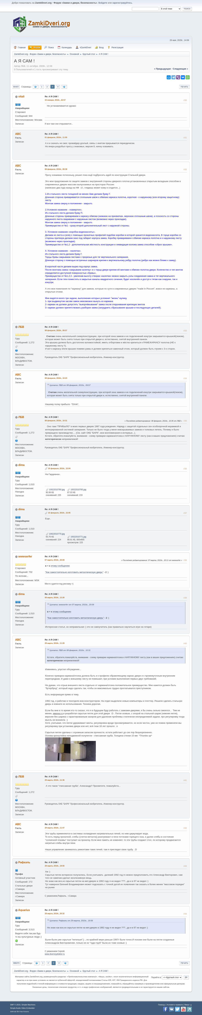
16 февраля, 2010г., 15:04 (59, 468)
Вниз (16, 87)
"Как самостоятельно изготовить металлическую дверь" (74, 572)
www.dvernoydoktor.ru (55, 954)
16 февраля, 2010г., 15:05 (59, 513)
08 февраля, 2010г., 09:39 (56, 169)
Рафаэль (24, 862)
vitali (21, 96)
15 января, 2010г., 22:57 (55, 100)
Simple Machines (28, 1005)
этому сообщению (60, 566)
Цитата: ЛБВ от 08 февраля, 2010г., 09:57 (70, 385)
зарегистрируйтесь (122, 3)
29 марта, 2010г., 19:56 (54, 866)
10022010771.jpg (76, 537)
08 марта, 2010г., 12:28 (54, 597)
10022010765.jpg (76, 489)
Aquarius (24, 910)
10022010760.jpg (55, 489)
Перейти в (156, 977)
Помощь (161, 1005)
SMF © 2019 (15, 1005)
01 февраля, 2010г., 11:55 (56, 137)
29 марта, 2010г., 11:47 (54, 828)
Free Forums (24, 1011)
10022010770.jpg (55, 534)
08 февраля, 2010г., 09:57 (56, 330)
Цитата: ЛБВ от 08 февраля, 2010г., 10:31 (70, 650)
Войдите (102, 3)
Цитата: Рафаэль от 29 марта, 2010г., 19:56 (71, 920)
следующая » (180, 68)
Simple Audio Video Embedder (22, 1008)
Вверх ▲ (188, 1005)
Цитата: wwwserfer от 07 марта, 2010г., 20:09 (72, 604)
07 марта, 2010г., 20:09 (54, 560)
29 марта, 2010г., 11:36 (54, 780)
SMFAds (13, 1011)
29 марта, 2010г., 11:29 (54, 643)
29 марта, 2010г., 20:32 (54, 913)
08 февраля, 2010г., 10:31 (56, 421)
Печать (184, 87)
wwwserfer (25, 556)
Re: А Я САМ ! (51, 96)
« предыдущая (162, 68)
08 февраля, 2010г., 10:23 (56, 378)
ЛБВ (21, 326)
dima (21, 465)
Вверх (16, 963)
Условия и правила (175, 1005)
